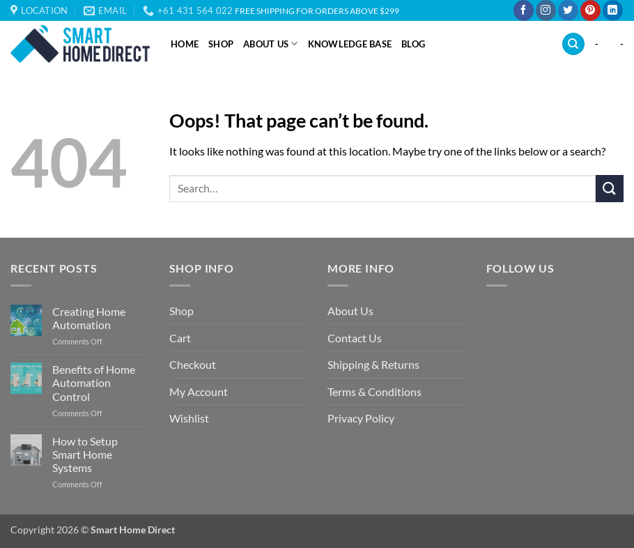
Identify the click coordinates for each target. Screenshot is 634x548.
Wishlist (189, 418)
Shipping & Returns (373, 364)
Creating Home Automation (88, 318)
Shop (220, 44)
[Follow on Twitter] (568, 10)
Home (185, 44)
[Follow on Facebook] (523, 10)
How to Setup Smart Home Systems (85, 454)
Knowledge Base (350, 44)
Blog (413, 44)
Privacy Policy (360, 418)
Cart (180, 337)
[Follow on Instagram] (546, 10)
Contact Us (354, 337)
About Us (270, 43)
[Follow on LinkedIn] (613, 10)
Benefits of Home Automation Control (93, 382)
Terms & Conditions (374, 391)
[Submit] (610, 188)
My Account (198, 391)
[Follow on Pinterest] (590, 10)
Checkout (192, 364)
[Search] (573, 44)
